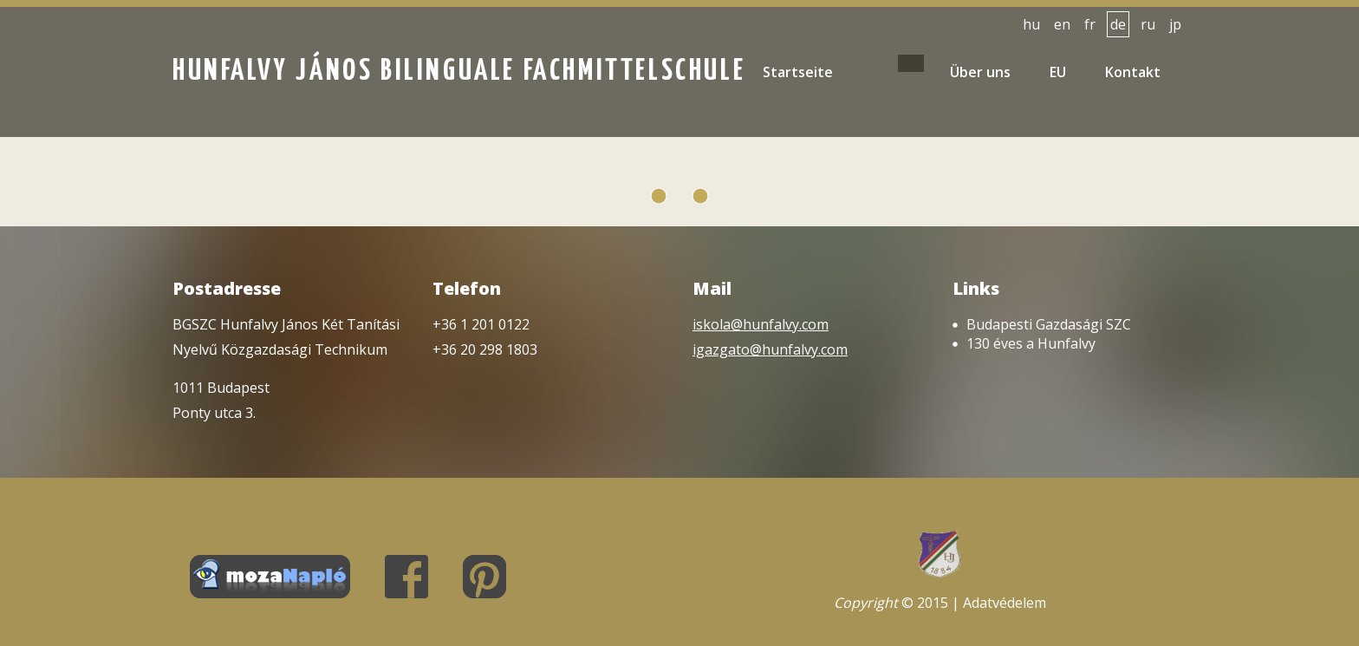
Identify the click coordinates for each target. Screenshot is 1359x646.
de (1118, 24)
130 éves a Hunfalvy (1031, 343)
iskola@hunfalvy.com (761, 324)
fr (1090, 24)
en (1062, 24)
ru (1148, 24)
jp (1175, 24)
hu (1031, 24)
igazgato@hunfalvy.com (770, 349)
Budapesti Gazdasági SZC (1048, 324)
